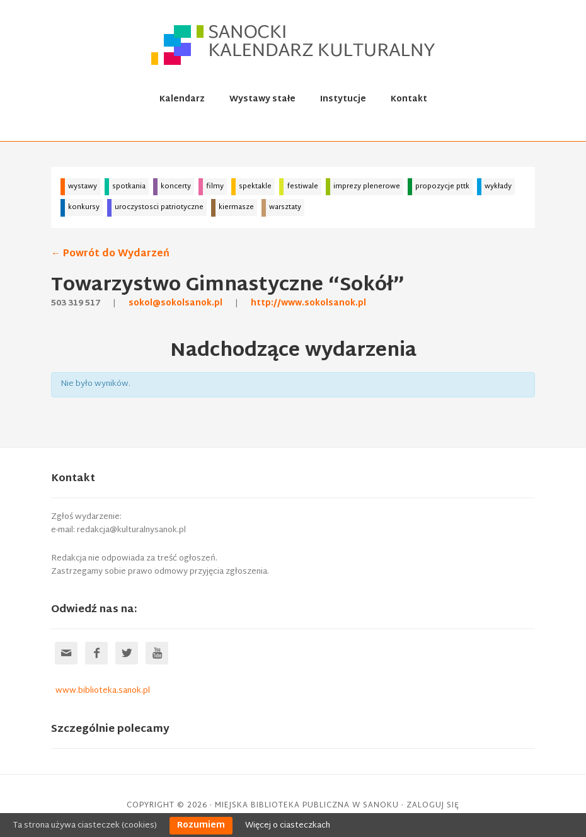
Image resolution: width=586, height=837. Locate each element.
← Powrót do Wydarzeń (110, 254)
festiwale (302, 186)
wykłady (498, 186)
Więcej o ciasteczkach (287, 825)
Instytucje (343, 99)
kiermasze (236, 207)
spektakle (255, 186)
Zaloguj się (432, 805)
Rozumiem (201, 825)
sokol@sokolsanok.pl (175, 303)
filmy (215, 186)
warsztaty (285, 207)
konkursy (84, 207)
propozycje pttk (442, 186)
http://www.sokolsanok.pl (308, 303)
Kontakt (409, 99)
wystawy (82, 186)
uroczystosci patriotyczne (159, 207)
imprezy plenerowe (366, 186)
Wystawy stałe (262, 99)
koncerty (176, 186)
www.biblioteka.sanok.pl (102, 690)
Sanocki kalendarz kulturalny (294, 44)
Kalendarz (182, 99)
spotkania (129, 186)
